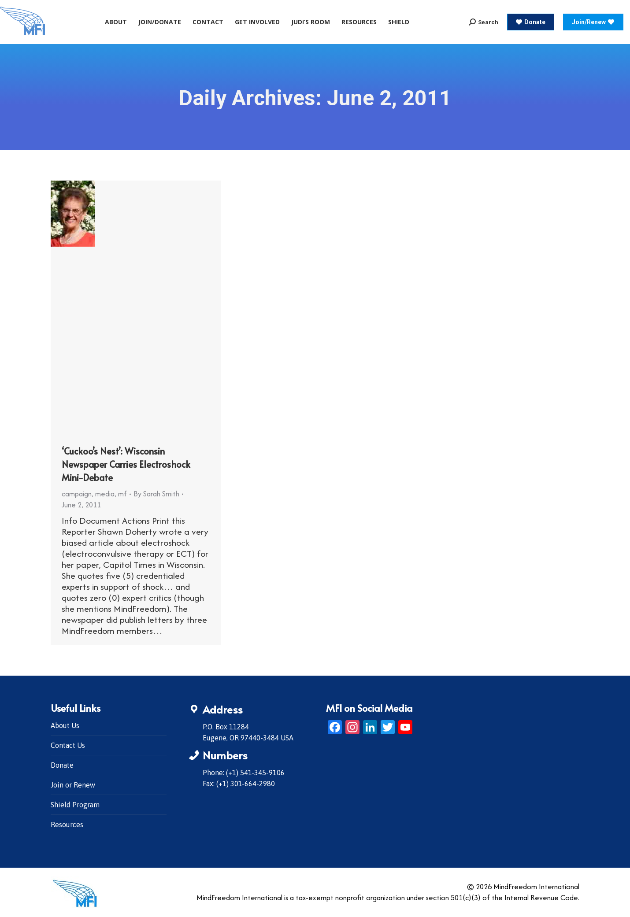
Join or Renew (73, 785)
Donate (62, 765)
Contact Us (68, 745)
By (156, 493)
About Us (65, 725)
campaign (77, 493)
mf (122, 493)
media (105, 493)
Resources (67, 824)
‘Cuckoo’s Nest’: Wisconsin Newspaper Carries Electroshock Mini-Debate (126, 464)
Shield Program (75, 805)
